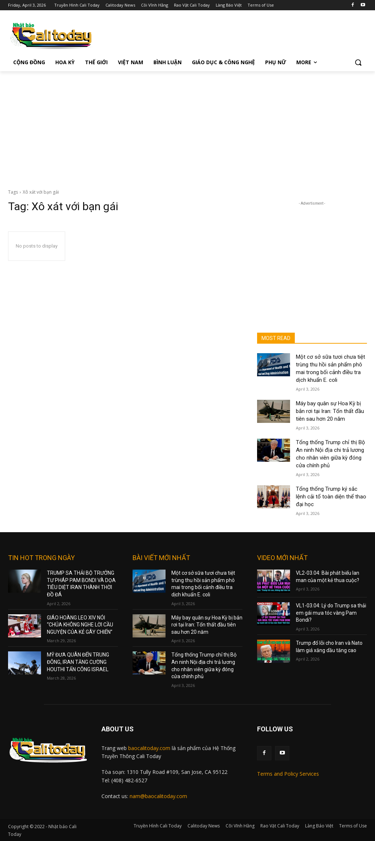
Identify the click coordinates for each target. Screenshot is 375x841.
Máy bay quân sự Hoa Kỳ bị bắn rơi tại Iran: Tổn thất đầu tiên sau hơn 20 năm (330, 411)
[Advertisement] (187, 126)
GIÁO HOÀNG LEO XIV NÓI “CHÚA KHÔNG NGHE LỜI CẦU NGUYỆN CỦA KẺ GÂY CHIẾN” (80, 625)
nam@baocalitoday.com (158, 796)
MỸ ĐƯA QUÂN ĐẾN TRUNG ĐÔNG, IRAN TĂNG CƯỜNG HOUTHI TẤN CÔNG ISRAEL (78, 662)
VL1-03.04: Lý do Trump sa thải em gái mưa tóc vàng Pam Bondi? (331, 613)
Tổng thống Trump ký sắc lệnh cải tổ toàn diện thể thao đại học (331, 497)
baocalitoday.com (149, 748)
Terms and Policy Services (288, 773)
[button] (358, 62)
